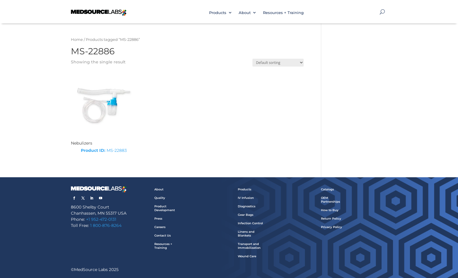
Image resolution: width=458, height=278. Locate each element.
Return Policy (331, 218)
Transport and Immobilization (249, 246)
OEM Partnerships (330, 200)
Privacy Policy (331, 227)
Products (217, 12)
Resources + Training (283, 12)
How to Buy (330, 210)
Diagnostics (246, 206)
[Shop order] (278, 63)
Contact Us (162, 235)
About (245, 12)
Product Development (164, 208)
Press (158, 218)
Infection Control (250, 223)
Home (77, 39)
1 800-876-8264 (106, 225)
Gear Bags (245, 215)
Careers (159, 227)
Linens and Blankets (246, 233)
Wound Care (247, 256)
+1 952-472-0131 (101, 219)
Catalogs (327, 189)
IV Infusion (246, 198)
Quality (159, 198)
